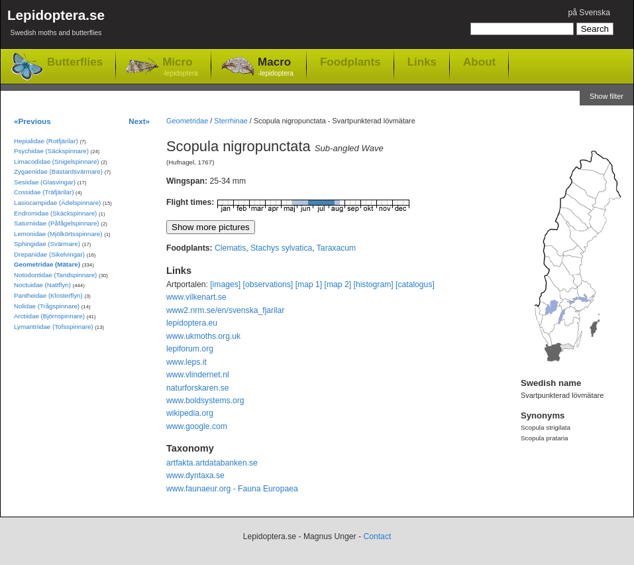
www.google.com (196, 426)
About (479, 62)
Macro (275, 67)
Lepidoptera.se (56, 24)
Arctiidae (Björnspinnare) (49, 316)
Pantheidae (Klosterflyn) (48, 295)
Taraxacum (336, 248)
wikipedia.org (189, 413)
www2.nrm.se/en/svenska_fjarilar (225, 310)
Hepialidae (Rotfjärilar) (46, 141)
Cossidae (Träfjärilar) (44, 192)
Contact (377, 536)
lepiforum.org (189, 348)
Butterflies (75, 62)
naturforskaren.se (197, 388)
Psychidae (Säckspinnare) (51, 151)
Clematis (230, 248)
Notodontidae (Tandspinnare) (55, 275)
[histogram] (374, 284)
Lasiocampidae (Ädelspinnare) (57, 202)
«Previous (32, 121)
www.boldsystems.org (205, 400)
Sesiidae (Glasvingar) (45, 182)
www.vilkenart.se (196, 297)
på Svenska (589, 12)
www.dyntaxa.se (195, 475)
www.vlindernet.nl (197, 374)
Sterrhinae (230, 121)
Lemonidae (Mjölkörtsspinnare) (58, 233)
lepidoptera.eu (191, 323)
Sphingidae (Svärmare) (47, 243)
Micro (180, 67)
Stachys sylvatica (281, 248)
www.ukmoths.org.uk (203, 336)
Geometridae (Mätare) (47, 264)
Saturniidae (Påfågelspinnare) (56, 223)
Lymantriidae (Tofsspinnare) (53, 326)
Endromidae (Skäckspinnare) (55, 213)
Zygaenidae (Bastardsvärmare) (58, 171)
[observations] (268, 284)
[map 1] (309, 284)
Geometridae (187, 121)
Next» (139, 121)
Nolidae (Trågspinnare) (46, 306)
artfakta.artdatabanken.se (212, 463)
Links (422, 62)
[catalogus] (415, 284)
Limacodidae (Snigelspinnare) (56, 161)
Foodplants (350, 62)
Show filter (606, 96)
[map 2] (338, 284)
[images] (225, 284)
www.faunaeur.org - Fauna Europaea (232, 488)
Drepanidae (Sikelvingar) (49, 254)
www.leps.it (186, 362)
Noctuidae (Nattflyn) (42, 284)
